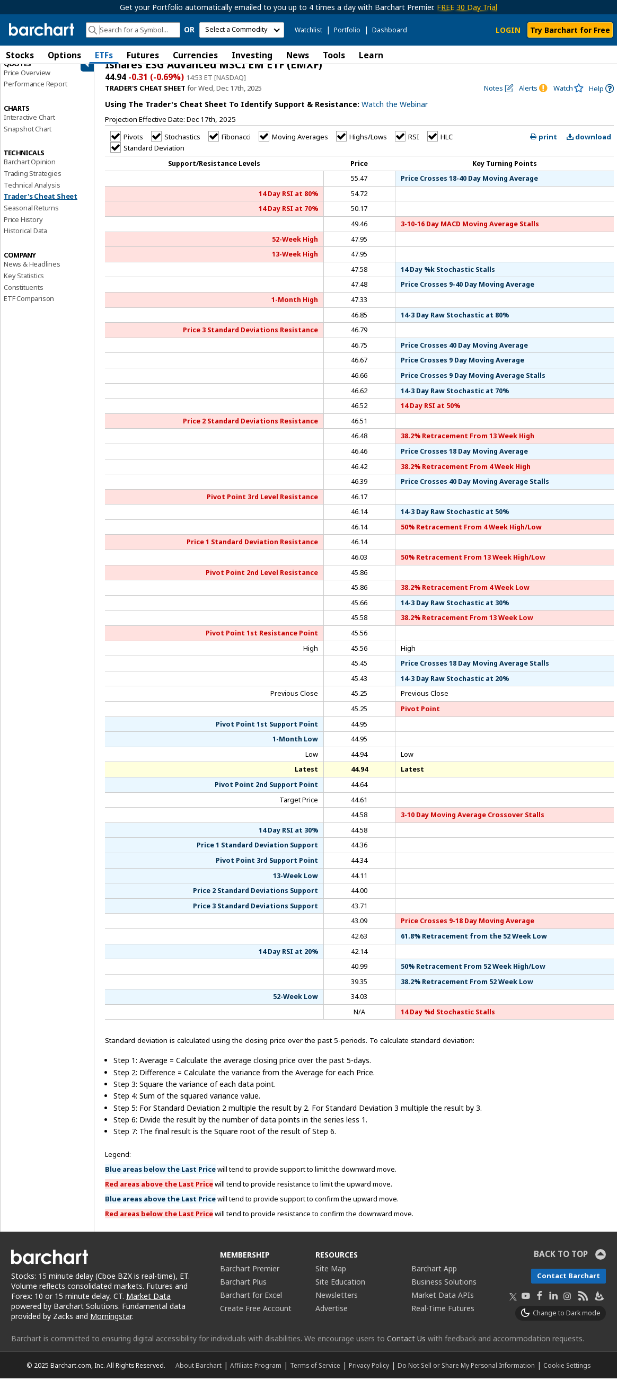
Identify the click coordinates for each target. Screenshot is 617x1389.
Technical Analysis (32, 195)
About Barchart (198, 1376)
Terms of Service (315, 1376)
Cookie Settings (566, 1376)
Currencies (195, 55)
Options (64, 55)
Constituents (23, 298)
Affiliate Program (255, 1376)
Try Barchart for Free (570, 30)
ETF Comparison (29, 309)
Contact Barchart (568, 1286)
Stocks (20, 55)
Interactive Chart (29, 127)
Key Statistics (24, 286)
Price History (23, 230)
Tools (334, 55)
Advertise (331, 1319)
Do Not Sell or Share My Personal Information (466, 1376)
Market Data (148, 1307)
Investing (252, 55)
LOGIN (508, 30)
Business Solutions (444, 1293)
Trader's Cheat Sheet (40, 207)
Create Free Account (256, 1319)
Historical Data (25, 241)
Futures (143, 55)
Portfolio (347, 29)
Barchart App (434, 1280)
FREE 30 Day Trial (467, 7)
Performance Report (35, 95)
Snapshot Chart (27, 139)
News (297, 55)
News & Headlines (32, 275)
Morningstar (110, 1327)
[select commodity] (241, 30)
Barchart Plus (243, 1293)
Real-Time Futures (442, 1319)
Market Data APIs (442, 1306)
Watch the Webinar (395, 115)
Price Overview (27, 83)
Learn (371, 55)
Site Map (330, 1280)
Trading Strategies (32, 184)
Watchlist (308, 29)
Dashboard (389, 29)
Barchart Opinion (30, 173)
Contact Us (406, 1349)
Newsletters (336, 1306)
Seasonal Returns (31, 219)
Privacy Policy (369, 1376)
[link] (601, 99)
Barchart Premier (249, 1280)
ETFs (104, 55)
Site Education (340, 1293)
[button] (606, 54)
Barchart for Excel (251, 1306)
